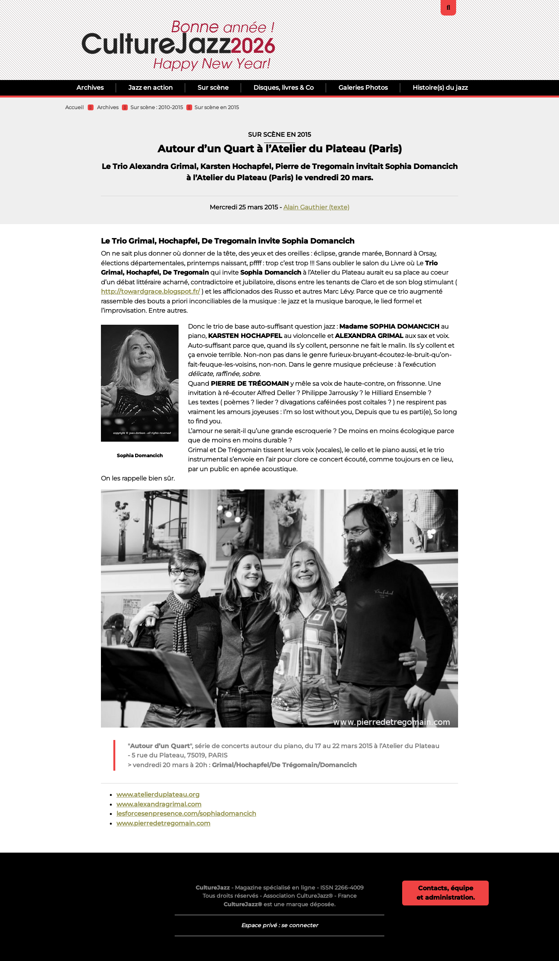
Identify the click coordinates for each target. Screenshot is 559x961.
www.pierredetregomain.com (163, 823)
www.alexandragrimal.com (158, 804)
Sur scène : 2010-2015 (156, 107)
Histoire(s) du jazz (440, 87)
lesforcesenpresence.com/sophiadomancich (186, 813)
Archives (90, 87)
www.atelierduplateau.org (158, 794)
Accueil (74, 107)
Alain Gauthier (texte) (316, 207)
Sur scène (213, 87)
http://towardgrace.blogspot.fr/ (150, 291)
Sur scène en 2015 (216, 107)
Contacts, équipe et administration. (446, 892)
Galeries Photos (363, 87)
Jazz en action (150, 87)
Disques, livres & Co (283, 87)
